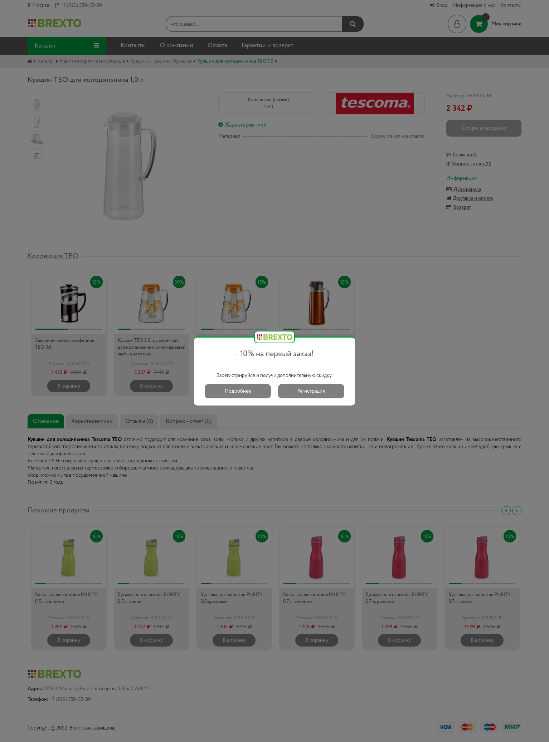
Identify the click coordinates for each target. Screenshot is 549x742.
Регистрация (311, 391)
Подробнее (238, 391)
